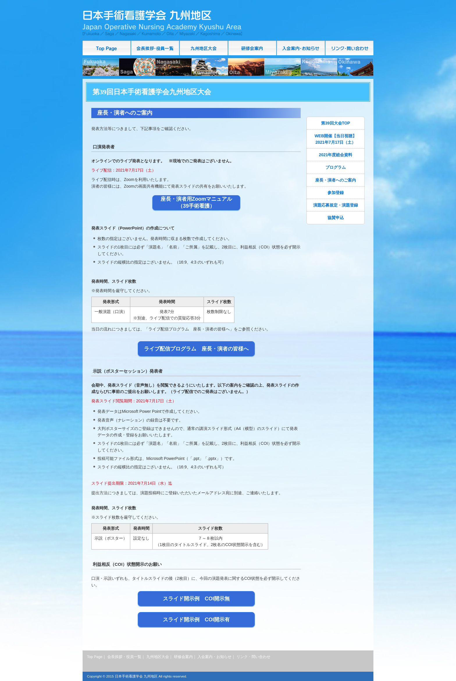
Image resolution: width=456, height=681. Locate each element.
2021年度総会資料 (335, 154)
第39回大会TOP (335, 123)
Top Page (107, 48)
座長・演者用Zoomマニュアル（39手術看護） (196, 202)
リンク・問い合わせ (349, 48)
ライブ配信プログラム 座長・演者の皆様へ (196, 349)
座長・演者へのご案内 (335, 180)
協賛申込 (335, 217)
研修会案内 (252, 48)
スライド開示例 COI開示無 (196, 599)
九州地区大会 (204, 48)
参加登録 (335, 192)
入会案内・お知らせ (301, 48)
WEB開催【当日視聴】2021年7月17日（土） (336, 139)
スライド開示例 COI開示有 (196, 620)
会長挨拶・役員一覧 (155, 48)
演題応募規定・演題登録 (335, 205)
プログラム (335, 167)
